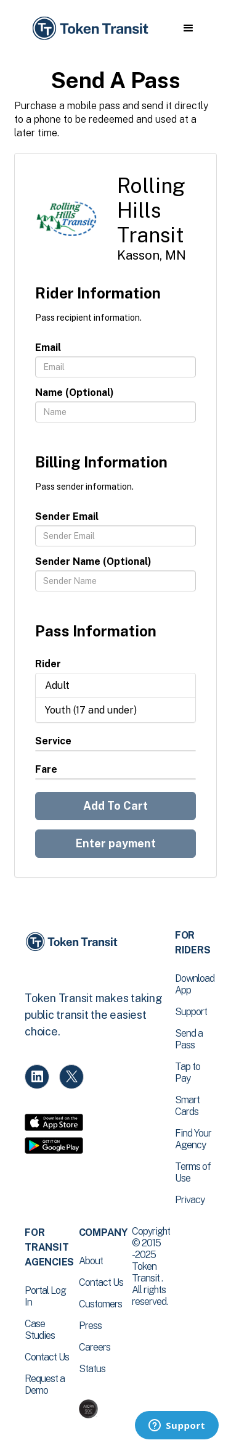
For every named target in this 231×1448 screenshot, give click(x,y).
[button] (188, 28)
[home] (89, 28)
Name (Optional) (74, 392)
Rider (48, 664)
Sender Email (67, 516)
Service (53, 741)
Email (48, 347)
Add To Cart (115, 805)
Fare (46, 769)
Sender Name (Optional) (93, 561)
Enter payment (116, 843)
